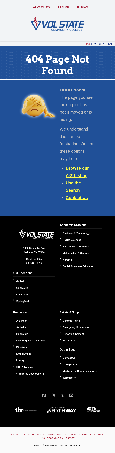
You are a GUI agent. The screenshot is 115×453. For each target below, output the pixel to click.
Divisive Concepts (57, 435)
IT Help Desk (70, 364)
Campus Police (71, 320)
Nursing (67, 259)
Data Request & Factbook (30, 340)
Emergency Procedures (76, 327)
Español (98, 435)
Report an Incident (73, 334)
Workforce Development (30, 373)
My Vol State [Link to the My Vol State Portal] (41, 7)
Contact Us (77, 197)
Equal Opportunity (80, 435)
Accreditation (36, 435)
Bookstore (22, 334)
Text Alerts (69, 340)
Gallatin (20, 281)
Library (82, 7)
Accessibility (17, 435)
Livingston (22, 294)
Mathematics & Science (76, 253)
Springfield (22, 301)
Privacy (70, 438)
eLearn (63, 7)
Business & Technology (76, 233)
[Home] (57, 23)
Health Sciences (72, 240)
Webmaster (69, 377)
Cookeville (22, 288)
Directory (21, 347)
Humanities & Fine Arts (76, 246)
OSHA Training (24, 367)
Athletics (21, 327)
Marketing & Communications (80, 371)
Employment (23, 354)
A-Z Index (21, 320)
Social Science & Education (78, 266)
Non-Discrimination (52, 438)
